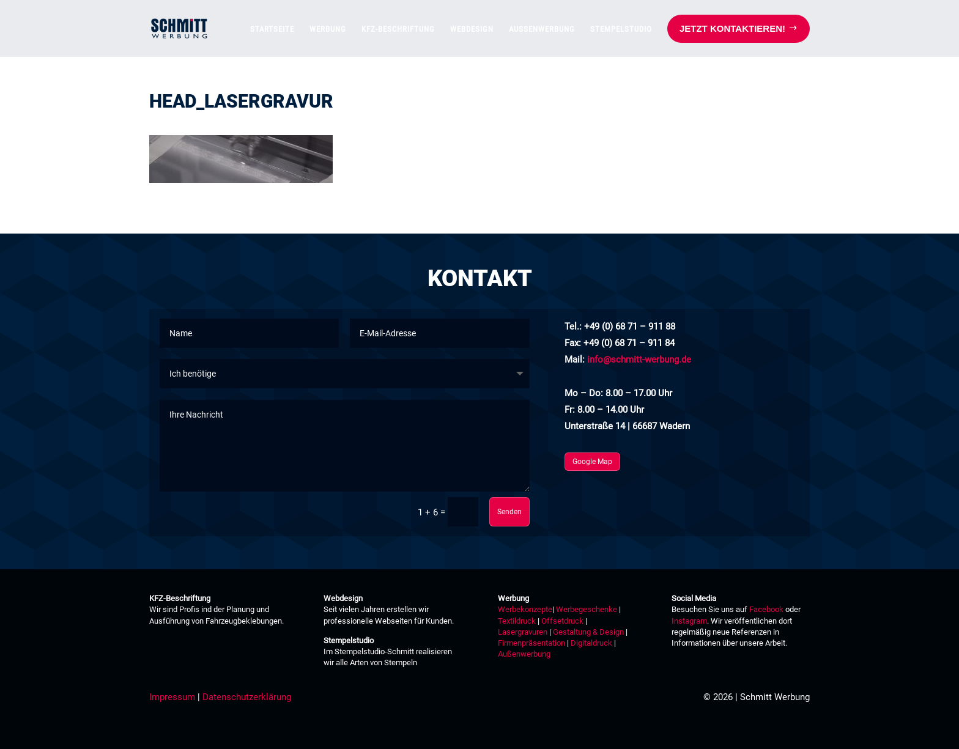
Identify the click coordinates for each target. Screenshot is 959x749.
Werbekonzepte (525, 609)
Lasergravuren (522, 631)
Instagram (689, 620)
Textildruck (517, 620)
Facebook (766, 609)
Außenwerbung (524, 654)
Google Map (592, 461)
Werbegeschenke (586, 609)
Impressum (172, 697)
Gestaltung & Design (588, 631)
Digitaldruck (591, 643)
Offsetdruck (562, 620)
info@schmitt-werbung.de (639, 359)
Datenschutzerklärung (246, 697)
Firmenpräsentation (531, 643)
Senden (509, 511)
